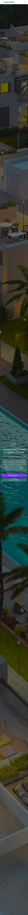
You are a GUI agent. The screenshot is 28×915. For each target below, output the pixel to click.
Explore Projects (14, 480)
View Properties (14, 475)
